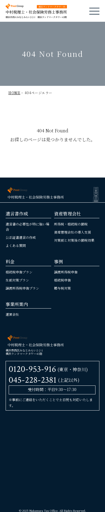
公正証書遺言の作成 (21, 237)
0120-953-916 (32, 369)
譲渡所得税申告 (66, 272)
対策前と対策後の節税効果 (74, 240)
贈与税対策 (62, 288)
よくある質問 (16, 245)
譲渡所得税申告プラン (22, 288)
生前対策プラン (17, 280)
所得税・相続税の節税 (71, 224)
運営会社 (12, 314)
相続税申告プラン (19, 272)
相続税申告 (62, 280)
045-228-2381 (33, 380)
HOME (14, 92)
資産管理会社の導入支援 (72, 232)
